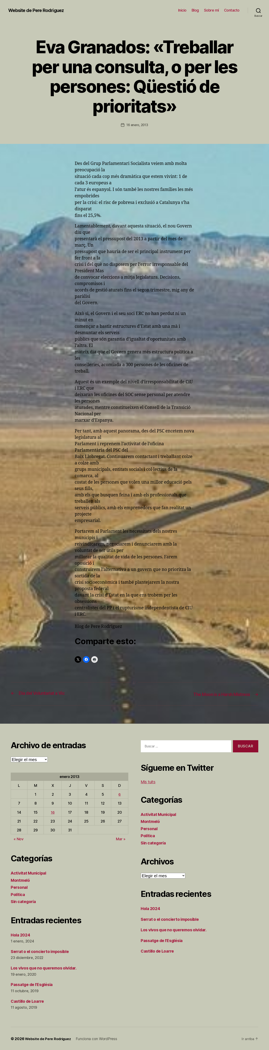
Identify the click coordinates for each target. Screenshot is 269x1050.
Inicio (182, 10)
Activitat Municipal (30, 872)
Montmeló (21, 879)
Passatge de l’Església (34, 984)
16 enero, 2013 (137, 125)
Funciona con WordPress (98, 1038)
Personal (20, 886)
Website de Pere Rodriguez (39, 10)
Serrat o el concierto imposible (42, 951)
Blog (195, 10)
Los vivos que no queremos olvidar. (47, 967)
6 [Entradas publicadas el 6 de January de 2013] (119, 794)
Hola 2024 (21, 934)
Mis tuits (149, 781)
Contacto (232, 10)
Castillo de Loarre (29, 1000)
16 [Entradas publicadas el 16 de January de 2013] (52, 812)
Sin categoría (24, 901)
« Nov (19, 838)
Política (18, 894)
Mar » (120, 838)
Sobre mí (211, 10)
